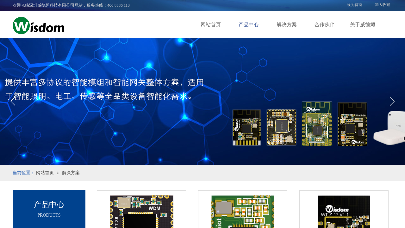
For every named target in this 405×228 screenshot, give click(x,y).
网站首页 (211, 24)
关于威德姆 (362, 24)
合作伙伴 (325, 24)
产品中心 (249, 24)
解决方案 (287, 24)
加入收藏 (382, 5)
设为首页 (354, 5)
